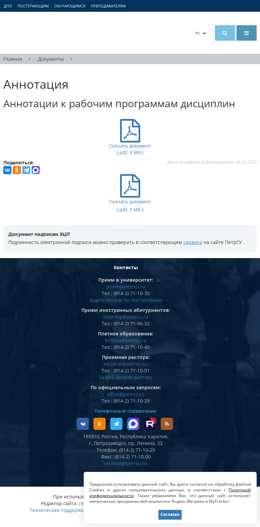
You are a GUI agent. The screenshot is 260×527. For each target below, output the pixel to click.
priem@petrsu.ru (125, 286)
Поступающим (33, 5)
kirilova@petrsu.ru (126, 340)
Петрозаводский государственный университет (64, 32)
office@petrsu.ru (126, 394)
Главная (12, 59)
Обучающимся (69, 5)
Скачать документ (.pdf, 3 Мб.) (130, 201)
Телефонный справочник (126, 411)
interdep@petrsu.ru (125, 317)
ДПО (8, 5)
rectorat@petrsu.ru (125, 364)
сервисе (192, 242)
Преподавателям (108, 5)
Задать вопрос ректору (125, 377)
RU (200, 33)
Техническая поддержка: (58, 510)
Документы (51, 59)
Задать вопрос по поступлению (125, 300)
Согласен (170, 514)
